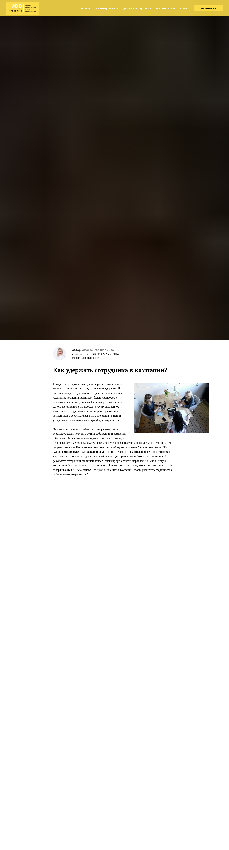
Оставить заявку (208, 8)
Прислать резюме (165, 8)
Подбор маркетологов (106, 8)
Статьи (183, 8)
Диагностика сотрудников (137, 8)
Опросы (85, 8)
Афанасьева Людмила (98, 350)
